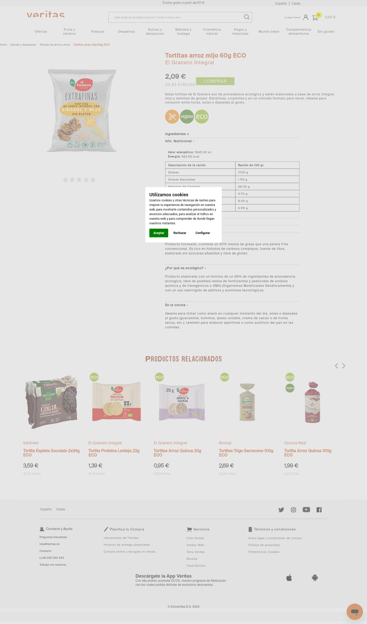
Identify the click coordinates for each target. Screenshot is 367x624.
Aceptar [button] (158, 233)
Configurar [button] (202, 233)
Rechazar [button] (179, 233)
